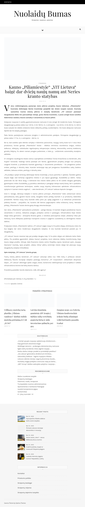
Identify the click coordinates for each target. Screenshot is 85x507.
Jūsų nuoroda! (25, 394)
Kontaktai (8, 2)
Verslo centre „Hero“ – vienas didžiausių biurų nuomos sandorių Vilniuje (35, 439)
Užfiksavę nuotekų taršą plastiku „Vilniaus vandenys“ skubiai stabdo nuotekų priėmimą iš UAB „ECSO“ (15, 317)
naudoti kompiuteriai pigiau (28, 389)
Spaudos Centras (16, 284)
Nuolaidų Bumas (42, 13)
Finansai (42, 83)
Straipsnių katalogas (25, 379)
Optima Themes (21, 503)
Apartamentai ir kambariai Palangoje (31, 387)
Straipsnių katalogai (25, 483)
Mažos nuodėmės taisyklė (27, 376)
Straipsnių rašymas (24, 488)
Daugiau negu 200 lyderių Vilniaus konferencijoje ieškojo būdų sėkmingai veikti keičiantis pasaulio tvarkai (68, 317)
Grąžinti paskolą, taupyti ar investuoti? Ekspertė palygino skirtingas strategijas (35, 448)
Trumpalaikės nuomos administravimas (32, 384)
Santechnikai (22, 392)
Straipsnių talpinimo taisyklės (28, 492)
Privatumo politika (24, 478)
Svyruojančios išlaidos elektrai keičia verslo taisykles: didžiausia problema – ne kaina (35, 420)
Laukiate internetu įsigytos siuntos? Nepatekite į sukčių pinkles (35, 457)
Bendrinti (42, 275)
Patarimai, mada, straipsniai (28, 381)
